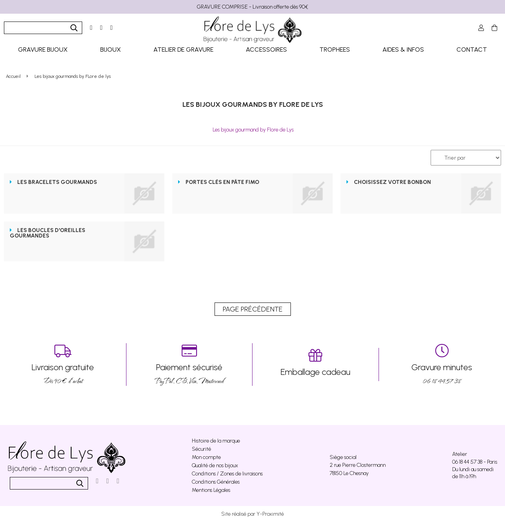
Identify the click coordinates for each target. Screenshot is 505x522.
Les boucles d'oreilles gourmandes (47, 233)
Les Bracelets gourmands (57, 182)
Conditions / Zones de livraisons (227, 473)
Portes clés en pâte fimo (222, 182)
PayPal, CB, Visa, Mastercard (189, 364)
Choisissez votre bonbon (392, 182)
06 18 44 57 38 (442, 364)
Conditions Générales (216, 482)
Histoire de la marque (216, 440)
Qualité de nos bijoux (215, 465)
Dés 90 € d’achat (63, 364)
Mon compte (206, 457)
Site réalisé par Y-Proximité (252, 514)
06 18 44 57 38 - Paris (474, 462)
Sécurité (201, 449)
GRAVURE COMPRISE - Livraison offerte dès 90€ (252, 7)
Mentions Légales (211, 490)
